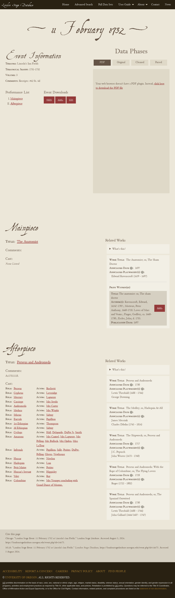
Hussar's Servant (22, 472)
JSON (49, 100)
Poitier (66, 450)
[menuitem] (65, 4)
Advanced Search (84, 4)
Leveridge (51, 393)
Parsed (158, 62)
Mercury (18, 397)
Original (121, 62)
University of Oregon (21, 577)
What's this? (119, 249)
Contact (155, 4)
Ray (48, 476)
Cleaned (140, 62)
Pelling (40, 454)
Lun (48, 463)
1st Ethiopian (21, 423)
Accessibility (12, 571)
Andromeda (20, 406)
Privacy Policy (82, 571)
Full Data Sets (105, 4)
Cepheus (18, 393)
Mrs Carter (52, 406)
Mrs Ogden (65, 441)
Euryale (18, 419)
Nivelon (50, 458)
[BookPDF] (131, 131)
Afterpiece (16, 103)
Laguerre (51, 397)
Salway (49, 415)
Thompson (52, 423)
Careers (62, 571)
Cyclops (18, 432)
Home (65, 4)
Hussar (17, 458)
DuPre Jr (69, 432)
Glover (48, 454)
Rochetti (51, 388)
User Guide (124, 4)
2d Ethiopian (21, 428)
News (168, 4)
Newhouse (59, 454)
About (141, 4)
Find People (117, 571)
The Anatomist (27, 242)
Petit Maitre (20, 467)
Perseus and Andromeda (34, 362)
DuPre (75, 450)
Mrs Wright (52, 410)
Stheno (17, 415)
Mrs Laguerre (67, 436)
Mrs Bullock (51, 441)
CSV (71, 100)
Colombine (20, 480)
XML (60, 100)
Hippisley (51, 472)
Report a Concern (38, 571)
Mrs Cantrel (52, 436)
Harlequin (19, 463)
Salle (59, 450)
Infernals (18, 450)
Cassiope (18, 401)
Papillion (51, 419)
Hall (48, 432)
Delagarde (57, 432)
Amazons (19, 436)
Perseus (18, 388)
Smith (78, 432)
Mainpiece (16, 98)
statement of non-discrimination (153, 589)
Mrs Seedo (52, 401)
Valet (16, 476)
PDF (102, 62)
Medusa (18, 410)
